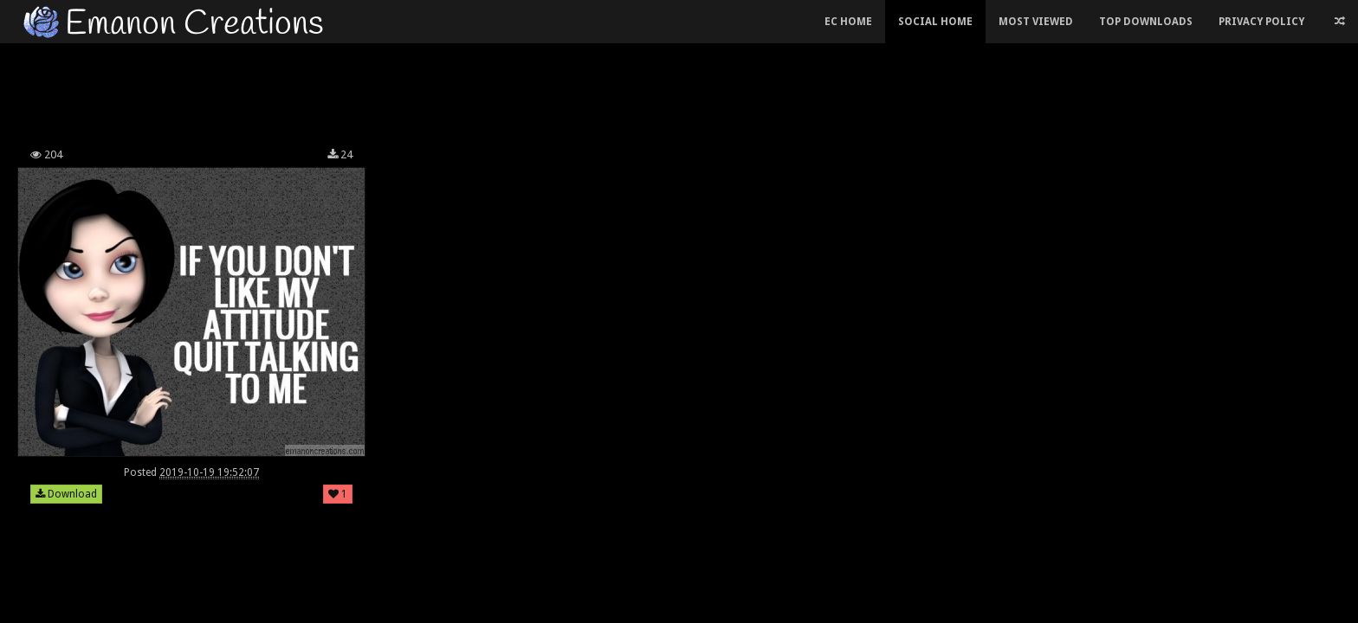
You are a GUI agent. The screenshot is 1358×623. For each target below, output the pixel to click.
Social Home (935, 22)
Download (66, 494)
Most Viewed (1036, 22)
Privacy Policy (1261, 22)
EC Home (848, 22)
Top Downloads (1146, 22)
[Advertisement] (549, 90)
